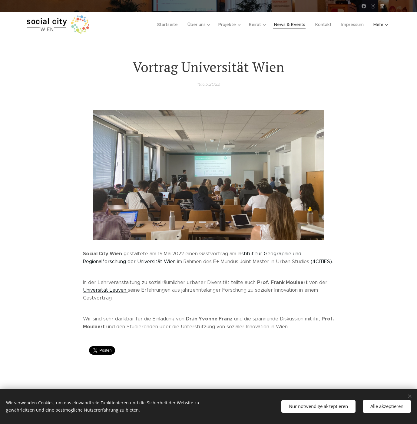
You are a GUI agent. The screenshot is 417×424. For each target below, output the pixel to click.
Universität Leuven (105, 290)
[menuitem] (170, 24)
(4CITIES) (321, 261)
